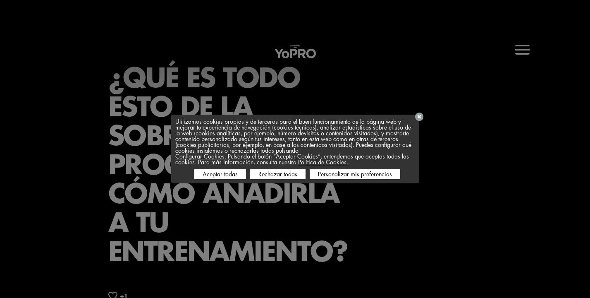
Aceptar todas (220, 174)
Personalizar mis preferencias (355, 174)
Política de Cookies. (323, 162)
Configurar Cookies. (200, 156)
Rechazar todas (277, 174)
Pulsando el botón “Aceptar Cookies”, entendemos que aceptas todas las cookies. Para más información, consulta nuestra (292, 159)
